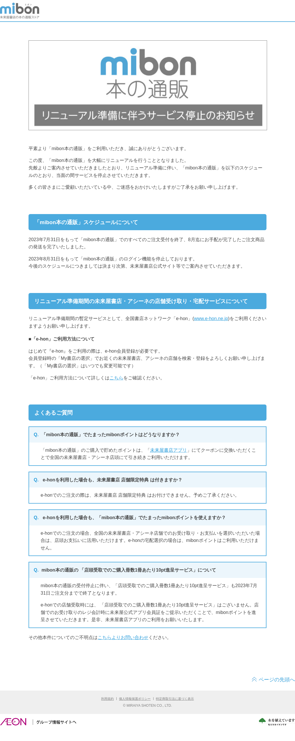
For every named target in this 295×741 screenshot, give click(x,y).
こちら (116, 377)
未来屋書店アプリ (168, 450)
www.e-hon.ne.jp (211, 318)
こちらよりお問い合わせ (123, 637)
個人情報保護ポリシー (135, 698)
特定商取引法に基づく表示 (175, 698)
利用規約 (107, 698)
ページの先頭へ (277, 680)
